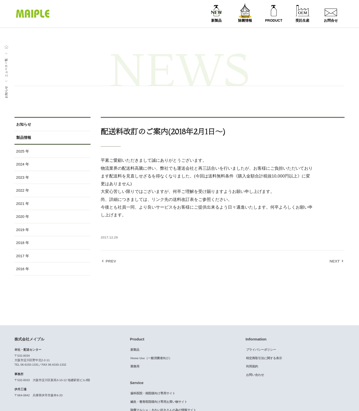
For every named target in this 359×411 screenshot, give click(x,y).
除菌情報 (245, 20)
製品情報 (23, 137)
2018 (20, 243)
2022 (20, 190)
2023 (20, 177)
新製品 (216, 20)
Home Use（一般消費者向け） (151, 358)
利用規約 (252, 366)
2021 (20, 203)
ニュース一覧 (6, 67)
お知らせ (6, 92)
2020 (20, 216)
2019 (20, 230)
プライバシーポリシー (261, 349)
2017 (20, 256)
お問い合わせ (255, 374)
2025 (20, 151)
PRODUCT (273, 20)
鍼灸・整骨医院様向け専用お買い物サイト (158, 401)
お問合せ (331, 20)
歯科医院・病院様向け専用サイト (152, 393)
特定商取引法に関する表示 (264, 358)
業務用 (134, 366)
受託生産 (302, 20)
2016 (20, 269)
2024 (20, 164)
